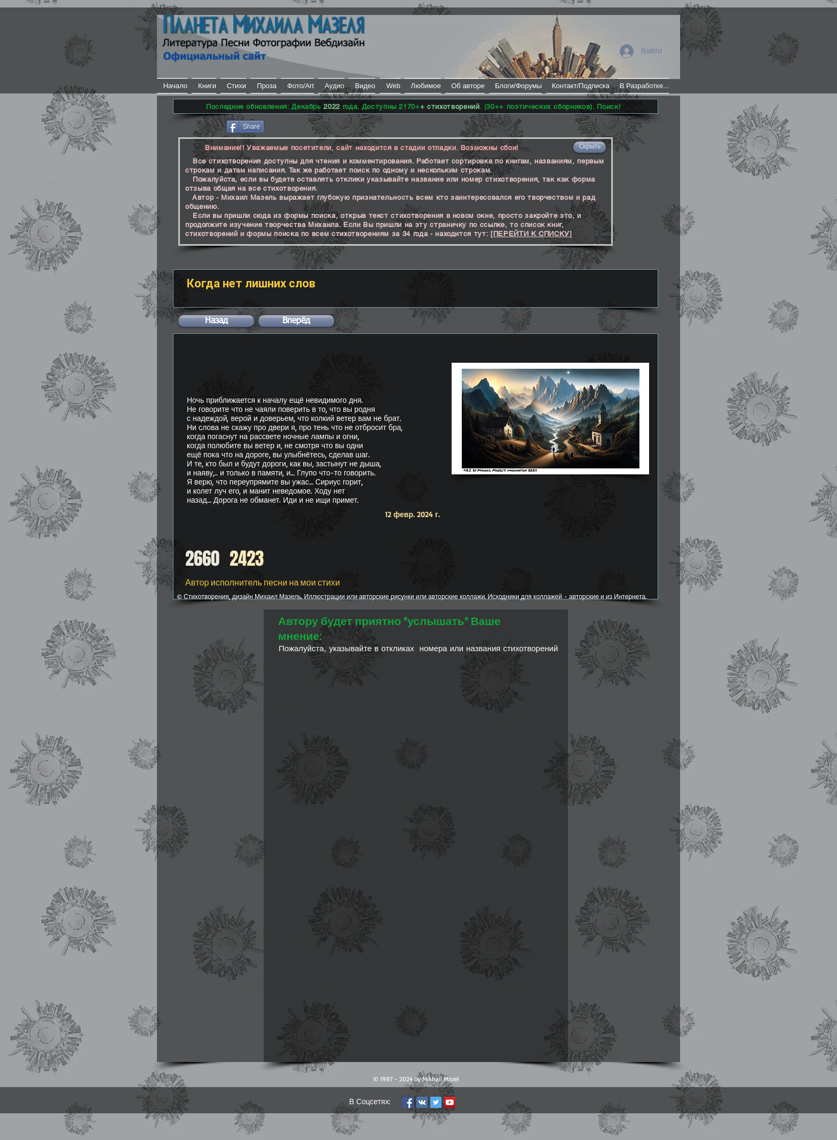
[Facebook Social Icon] (408, 1102)
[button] (589, 147)
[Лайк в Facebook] (198, 125)
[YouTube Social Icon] (449, 1102)
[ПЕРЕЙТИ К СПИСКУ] (531, 234)
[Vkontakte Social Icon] (422, 1102)
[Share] (245, 126)
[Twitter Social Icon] (435, 1102)
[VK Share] (298, 125)
